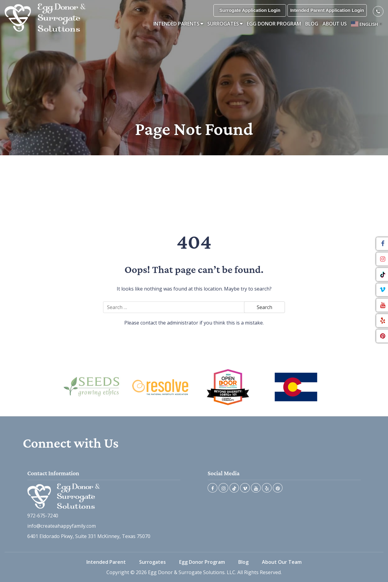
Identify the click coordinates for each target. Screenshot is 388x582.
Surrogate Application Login (249, 10)
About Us (335, 23)
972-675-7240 (42, 515)
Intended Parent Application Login (327, 10)
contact (148, 322)
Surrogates (223, 23)
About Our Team (282, 562)
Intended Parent (106, 562)
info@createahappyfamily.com (61, 526)
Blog (311, 23)
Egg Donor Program (274, 23)
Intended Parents (176, 23)
